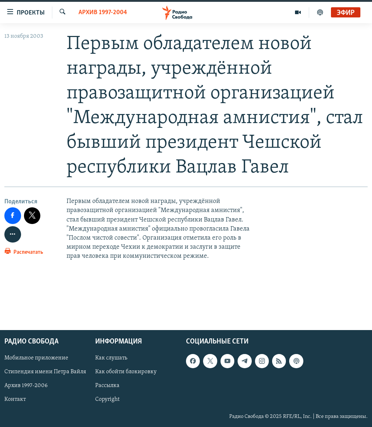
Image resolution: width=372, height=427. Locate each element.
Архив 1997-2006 (26, 386)
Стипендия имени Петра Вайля (45, 372)
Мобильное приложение (36, 358)
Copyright (107, 400)
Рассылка (107, 386)
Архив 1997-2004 (102, 12)
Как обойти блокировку (126, 372)
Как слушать (111, 358)
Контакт (15, 400)
